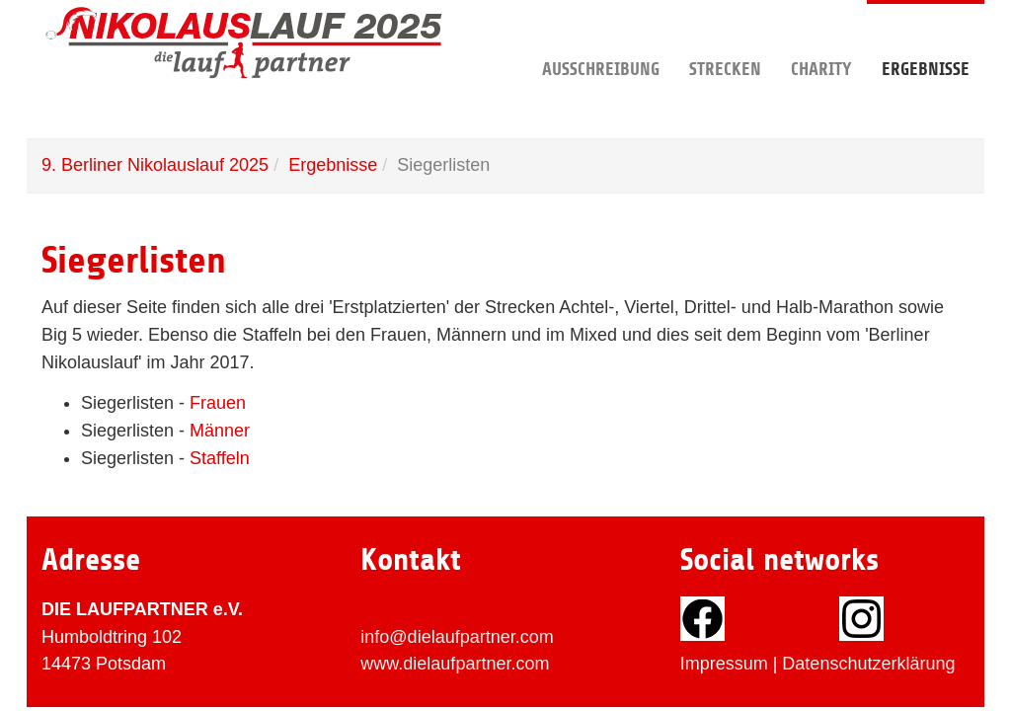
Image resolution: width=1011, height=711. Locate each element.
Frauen (218, 403)
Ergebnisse (925, 39)
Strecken (725, 39)
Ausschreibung (600, 39)
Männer (220, 430)
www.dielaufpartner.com (454, 663)
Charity (821, 39)
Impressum (724, 663)
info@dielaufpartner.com (456, 637)
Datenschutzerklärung (868, 663)
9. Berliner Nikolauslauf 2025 (155, 165)
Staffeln (220, 458)
